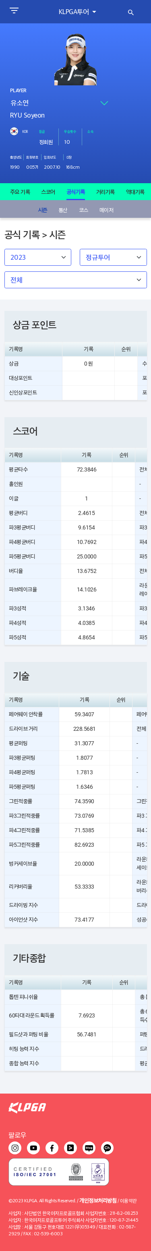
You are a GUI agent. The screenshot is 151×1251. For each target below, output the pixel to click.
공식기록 (75, 191)
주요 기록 (20, 191)
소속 (90, 131)
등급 (42, 131)
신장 (69, 157)
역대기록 (135, 191)
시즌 (42, 209)
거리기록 (105, 191)
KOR (25, 131)
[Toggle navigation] (13, 11)
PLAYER (18, 90)
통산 (63, 209)
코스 (83, 209)
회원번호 (32, 157)
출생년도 (16, 157)
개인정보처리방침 (97, 1200)
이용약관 (128, 1200)
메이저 (106, 209)
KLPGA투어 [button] (75, 11)
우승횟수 (70, 131)
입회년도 (50, 157)
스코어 (48, 191)
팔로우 (17, 1135)
